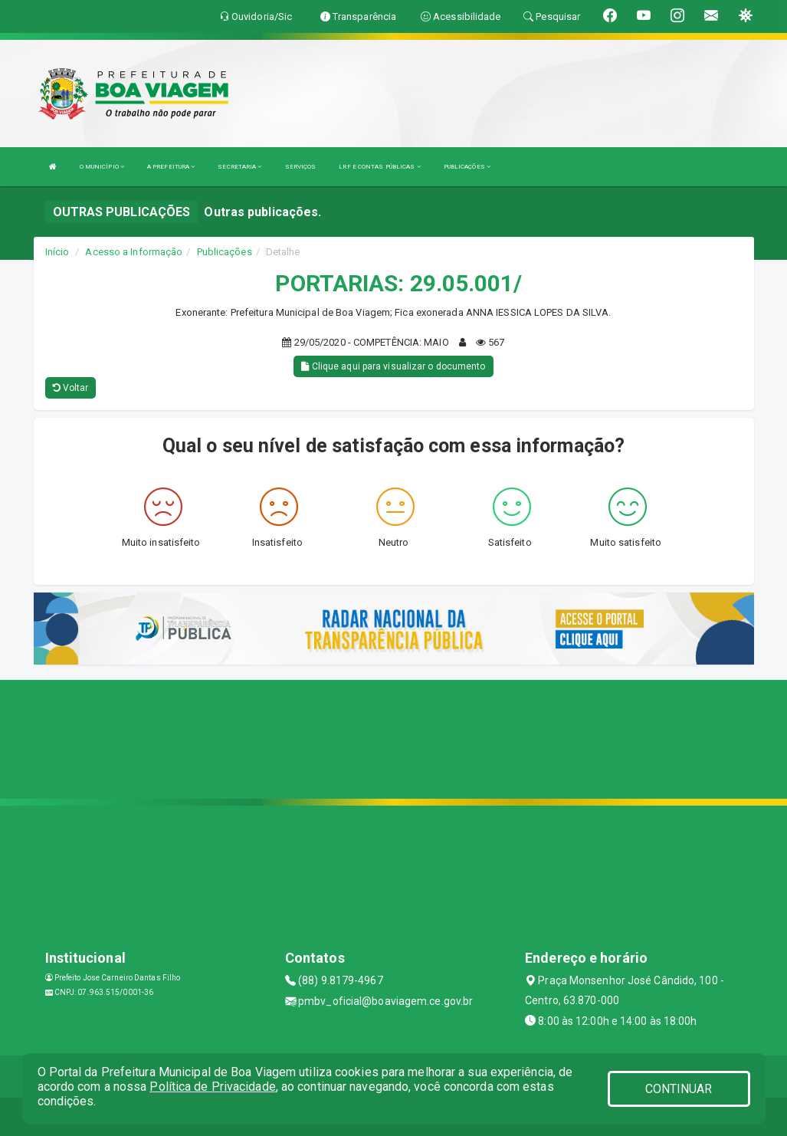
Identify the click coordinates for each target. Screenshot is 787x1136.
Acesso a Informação (133, 252)
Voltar (71, 387)
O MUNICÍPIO (102, 166)
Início (57, 252)
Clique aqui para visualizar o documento (393, 366)
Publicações (224, 252)
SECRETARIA (239, 166)
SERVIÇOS (300, 166)
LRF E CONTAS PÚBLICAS (379, 166)
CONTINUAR (679, 1089)
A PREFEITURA (171, 166)
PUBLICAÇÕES (467, 166)
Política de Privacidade (212, 1086)
